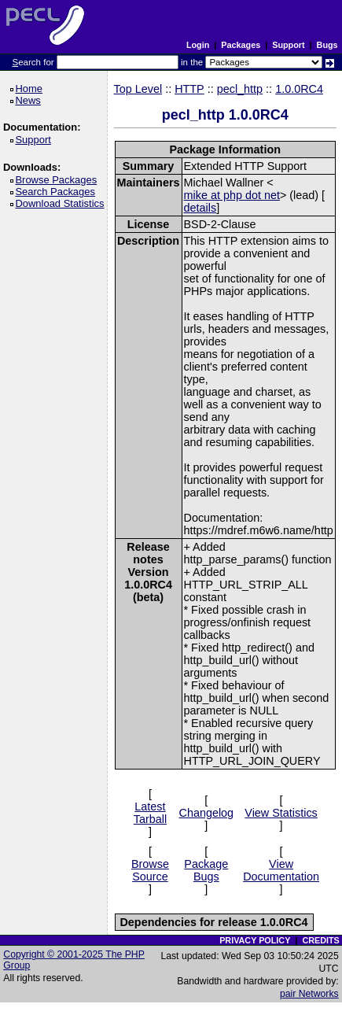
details (200, 207)
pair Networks (309, 993)
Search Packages (57, 191)
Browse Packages (58, 180)
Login (197, 45)
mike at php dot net (232, 195)
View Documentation (281, 870)
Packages (240, 45)
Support (288, 45)
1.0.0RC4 (299, 89)
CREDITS (320, 940)
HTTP (189, 89)
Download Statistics (62, 203)
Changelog (206, 812)
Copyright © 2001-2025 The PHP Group (74, 960)
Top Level (138, 89)
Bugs (327, 45)
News (30, 100)
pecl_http (240, 89)
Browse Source (150, 870)
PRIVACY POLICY (254, 940)
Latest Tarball (150, 812)
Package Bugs (206, 870)
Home (31, 88)
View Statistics (281, 812)
